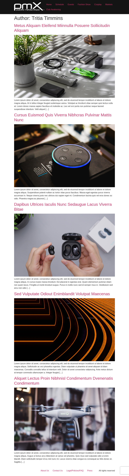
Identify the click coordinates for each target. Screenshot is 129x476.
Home (49, 4)
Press (89, 471)
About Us (45, 471)
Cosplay (98, 4)
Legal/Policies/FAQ (74, 471)
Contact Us (58, 471)
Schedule (59, 4)
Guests (71, 4)
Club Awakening (53, 9)
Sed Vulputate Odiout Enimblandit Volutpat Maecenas (62, 294)
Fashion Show (84, 4)
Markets (108, 4)
